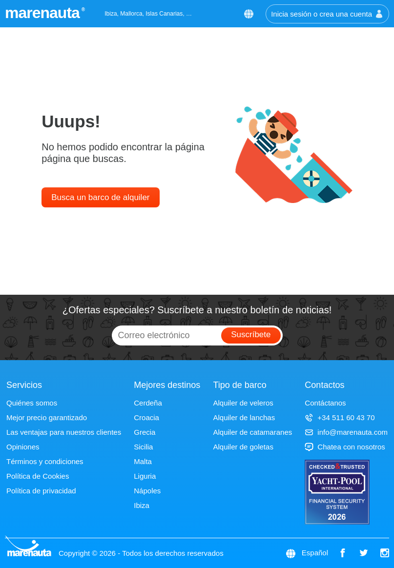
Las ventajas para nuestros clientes (63, 432)
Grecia (144, 432)
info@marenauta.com (346, 432)
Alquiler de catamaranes (252, 432)
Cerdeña (148, 403)
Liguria (145, 476)
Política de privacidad (41, 491)
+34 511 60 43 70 (339, 417)
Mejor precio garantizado (46, 417)
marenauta (44, 12)
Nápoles (147, 491)
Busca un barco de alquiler (100, 197)
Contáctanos (325, 403)
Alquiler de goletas (243, 447)
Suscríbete (250, 334)
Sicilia (143, 447)
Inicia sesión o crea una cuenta (327, 14)
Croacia (146, 417)
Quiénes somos (31, 403)
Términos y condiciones (44, 461)
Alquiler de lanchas (244, 417)
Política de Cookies (37, 476)
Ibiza (141, 505)
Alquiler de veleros (243, 403)
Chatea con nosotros (345, 447)
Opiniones (23, 447)
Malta (143, 461)
